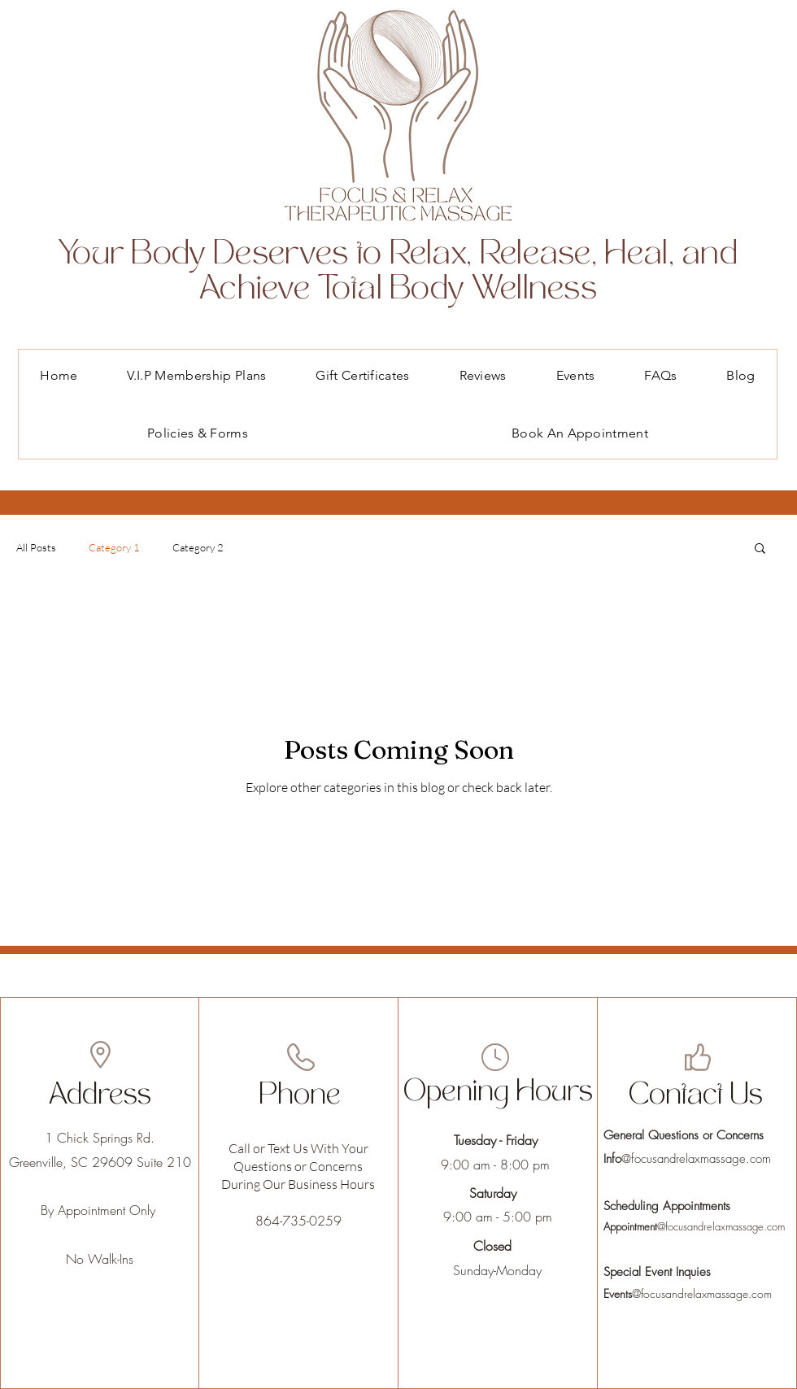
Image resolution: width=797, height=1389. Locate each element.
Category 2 (198, 547)
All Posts (36, 547)
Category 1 (114, 547)
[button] (760, 549)
